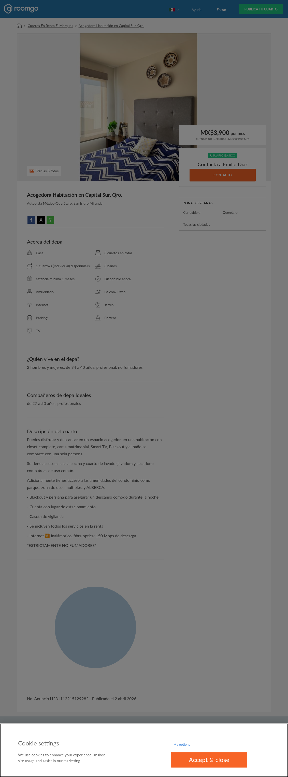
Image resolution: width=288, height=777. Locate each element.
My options (182, 744)
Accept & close (209, 759)
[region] (144, 750)
